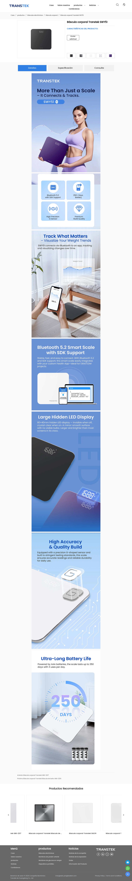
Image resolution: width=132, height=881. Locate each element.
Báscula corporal (51, 15)
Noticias (94, 5)
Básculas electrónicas (35, 15)
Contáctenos (74, 9)
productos (79, 5)
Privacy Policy (100, 876)
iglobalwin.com (71, 876)
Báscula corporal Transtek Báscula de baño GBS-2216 (42, 778)
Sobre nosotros (64, 5)
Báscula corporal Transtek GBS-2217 (36, 775)
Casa (51, 5)
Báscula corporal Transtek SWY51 (72, 15)
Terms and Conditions (114, 876)
